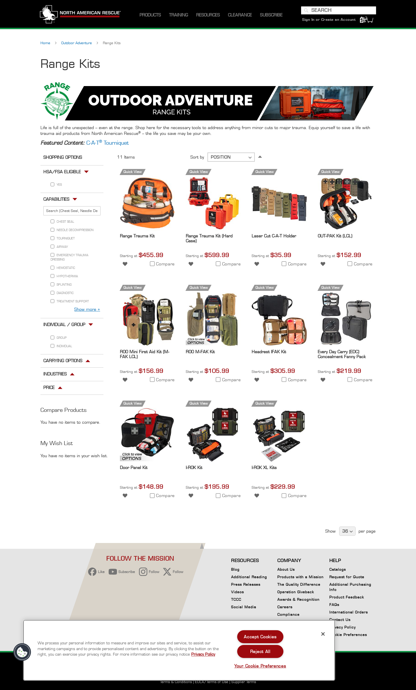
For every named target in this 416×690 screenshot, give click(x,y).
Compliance (288, 614)
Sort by (197, 159)
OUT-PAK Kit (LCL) (335, 238)
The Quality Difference (298, 584)
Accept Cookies (260, 636)
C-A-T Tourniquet (107, 145)
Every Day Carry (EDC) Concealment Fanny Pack (342, 356)
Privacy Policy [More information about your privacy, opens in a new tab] (203, 654)
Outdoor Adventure (77, 45)
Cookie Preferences (348, 636)
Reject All (260, 651)
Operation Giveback (295, 592)
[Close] (323, 634)
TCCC (236, 599)
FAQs (334, 604)
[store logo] (80, 17)
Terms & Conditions (176, 682)
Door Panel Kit (133, 469)
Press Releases (245, 584)
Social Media (243, 607)
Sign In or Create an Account (328, 21)
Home (45, 45)
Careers (284, 607)
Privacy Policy (342, 627)
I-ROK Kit (194, 469)
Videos (237, 592)
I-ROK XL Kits (264, 469)
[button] (125, 266)
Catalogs (337, 569)
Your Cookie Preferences (260, 665)
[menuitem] (150, 17)
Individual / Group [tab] (64, 326)
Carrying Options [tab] (62, 362)
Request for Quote (346, 577)
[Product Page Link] (147, 231)
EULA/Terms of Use (211, 682)
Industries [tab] (55, 376)
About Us (286, 569)
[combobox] (338, 12)
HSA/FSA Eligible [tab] (62, 173)
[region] (179, 650)
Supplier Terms (243, 682)
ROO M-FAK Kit (200, 353)
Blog (235, 569)
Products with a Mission (300, 577)
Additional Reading (249, 577)
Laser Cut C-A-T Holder (274, 238)
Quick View (132, 174)
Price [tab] (49, 389)
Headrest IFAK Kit (269, 353)
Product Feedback (346, 597)
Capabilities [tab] (56, 201)
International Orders (348, 612)
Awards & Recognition (298, 599)
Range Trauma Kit (137, 238)
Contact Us (339, 620)
